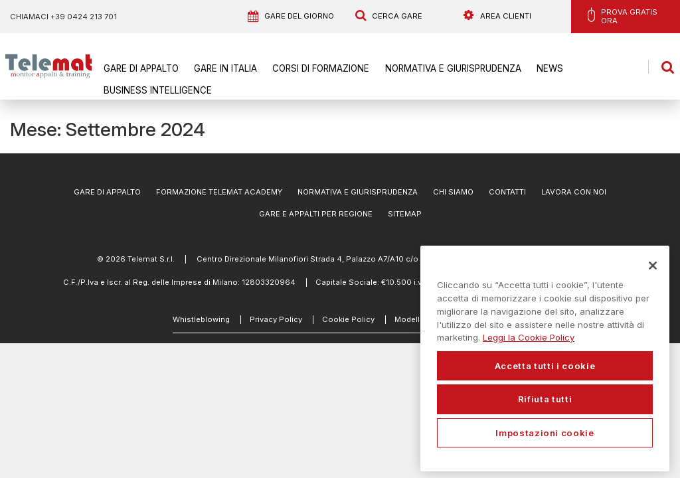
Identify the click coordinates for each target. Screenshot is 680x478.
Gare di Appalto (139, 68)
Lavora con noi (573, 192)
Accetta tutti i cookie (545, 365)
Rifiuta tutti (545, 399)
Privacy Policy (276, 319)
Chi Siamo (453, 192)
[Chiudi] (652, 265)
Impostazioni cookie (544, 433)
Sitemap (405, 213)
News (530, 68)
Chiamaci (63, 16)
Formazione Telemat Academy (219, 192)
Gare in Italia (221, 68)
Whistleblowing (201, 319)
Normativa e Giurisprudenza (439, 68)
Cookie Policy (348, 319)
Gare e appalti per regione (316, 213)
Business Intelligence (152, 89)
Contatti (507, 192)
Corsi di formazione (312, 68)
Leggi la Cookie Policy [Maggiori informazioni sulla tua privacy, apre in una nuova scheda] (528, 337)
